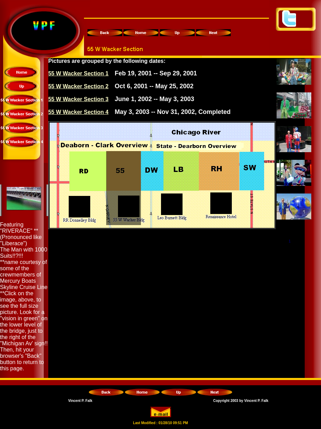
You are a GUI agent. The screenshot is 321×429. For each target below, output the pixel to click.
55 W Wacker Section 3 (78, 99)
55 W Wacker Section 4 (78, 112)
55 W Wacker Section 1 (78, 73)
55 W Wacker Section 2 (78, 86)
